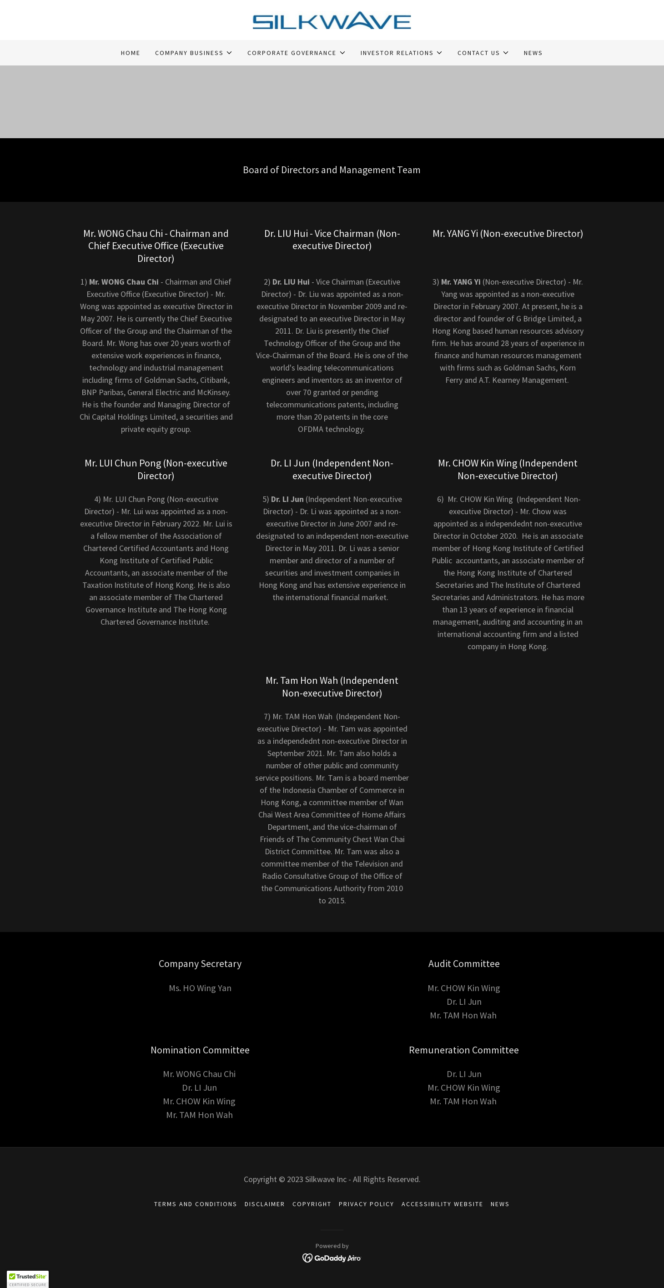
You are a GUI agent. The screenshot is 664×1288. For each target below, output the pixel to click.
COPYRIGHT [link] (312, 1204)
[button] (194, 52)
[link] (332, 19)
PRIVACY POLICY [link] (366, 1204)
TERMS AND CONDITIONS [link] (195, 1204)
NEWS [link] (533, 53)
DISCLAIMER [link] (265, 1204)
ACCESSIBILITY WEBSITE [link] (442, 1204)
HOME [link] (131, 53)
